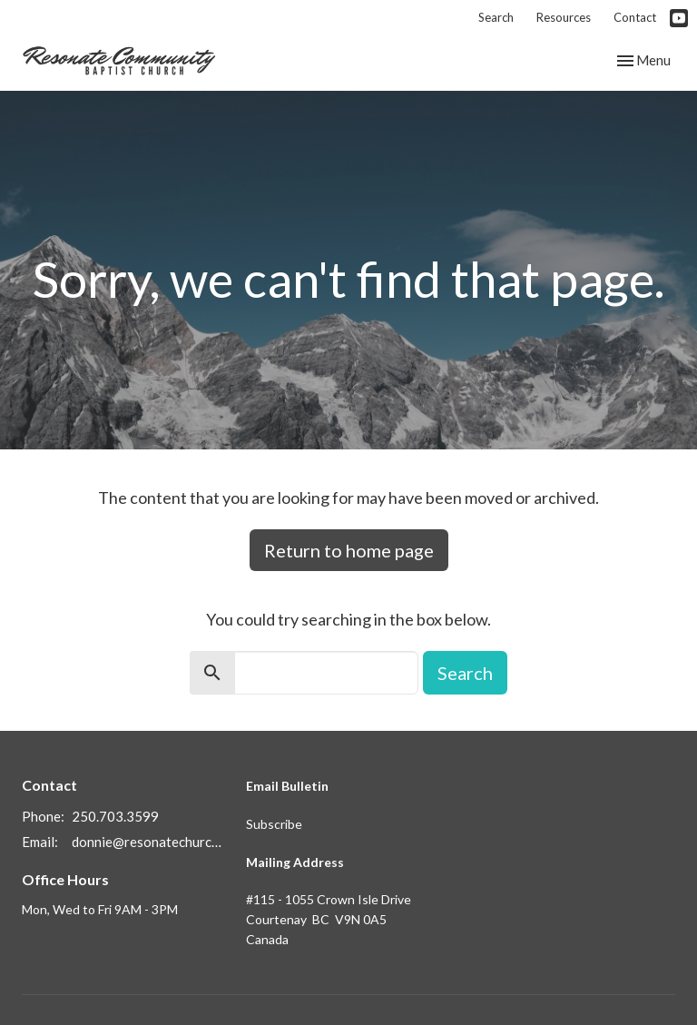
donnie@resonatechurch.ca (150, 841)
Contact (635, 17)
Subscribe (274, 824)
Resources (563, 17)
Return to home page (349, 550)
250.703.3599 (115, 816)
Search (496, 17)
